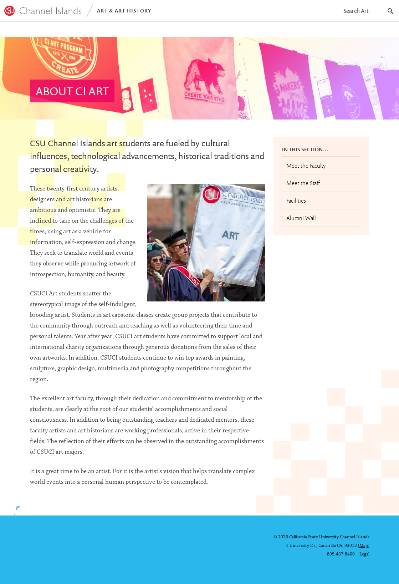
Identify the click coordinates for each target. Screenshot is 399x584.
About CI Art (175, 30)
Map (363, 545)
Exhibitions (126, 30)
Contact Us (224, 30)
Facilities (296, 203)
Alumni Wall (301, 220)
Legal (364, 554)
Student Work (73, 30)
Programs (22, 30)
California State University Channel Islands (329, 537)
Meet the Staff (303, 185)
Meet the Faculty (306, 168)
